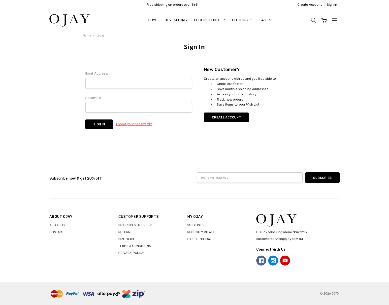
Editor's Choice (209, 20)
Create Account (309, 4)
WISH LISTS (195, 225)
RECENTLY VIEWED (201, 232)
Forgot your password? (134, 124)
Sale (265, 20)
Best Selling (176, 20)
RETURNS (125, 232)
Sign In (332, 4)
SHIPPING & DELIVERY (135, 225)
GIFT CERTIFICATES (201, 239)
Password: (93, 98)
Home (152, 20)
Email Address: (96, 73)
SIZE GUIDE (126, 239)
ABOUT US (57, 225)
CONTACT (56, 232)
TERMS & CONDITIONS (134, 246)
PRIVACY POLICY (131, 253)
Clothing (242, 20)
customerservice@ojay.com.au (279, 239)
